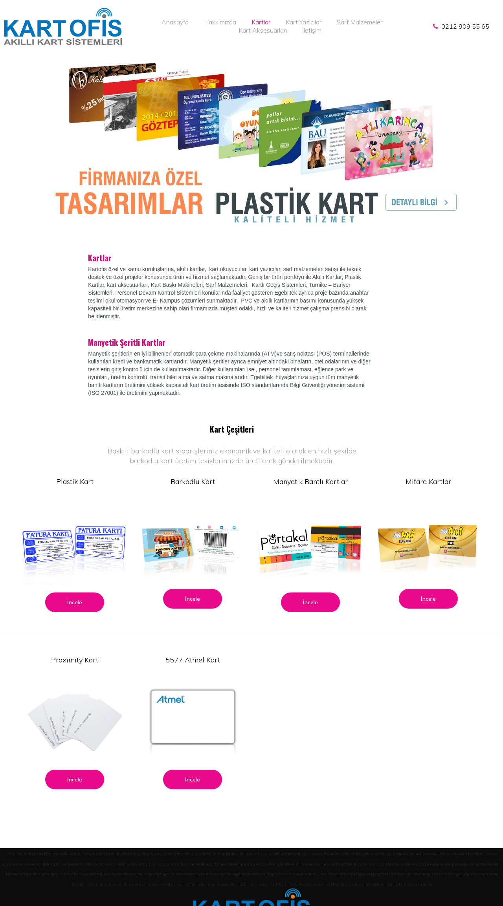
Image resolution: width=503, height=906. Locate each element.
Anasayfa (175, 22)
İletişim (311, 30)
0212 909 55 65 (463, 26)
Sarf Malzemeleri (360, 22)
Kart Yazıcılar (303, 22)
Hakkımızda (220, 22)
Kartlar (261, 22)
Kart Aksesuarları (263, 30)
